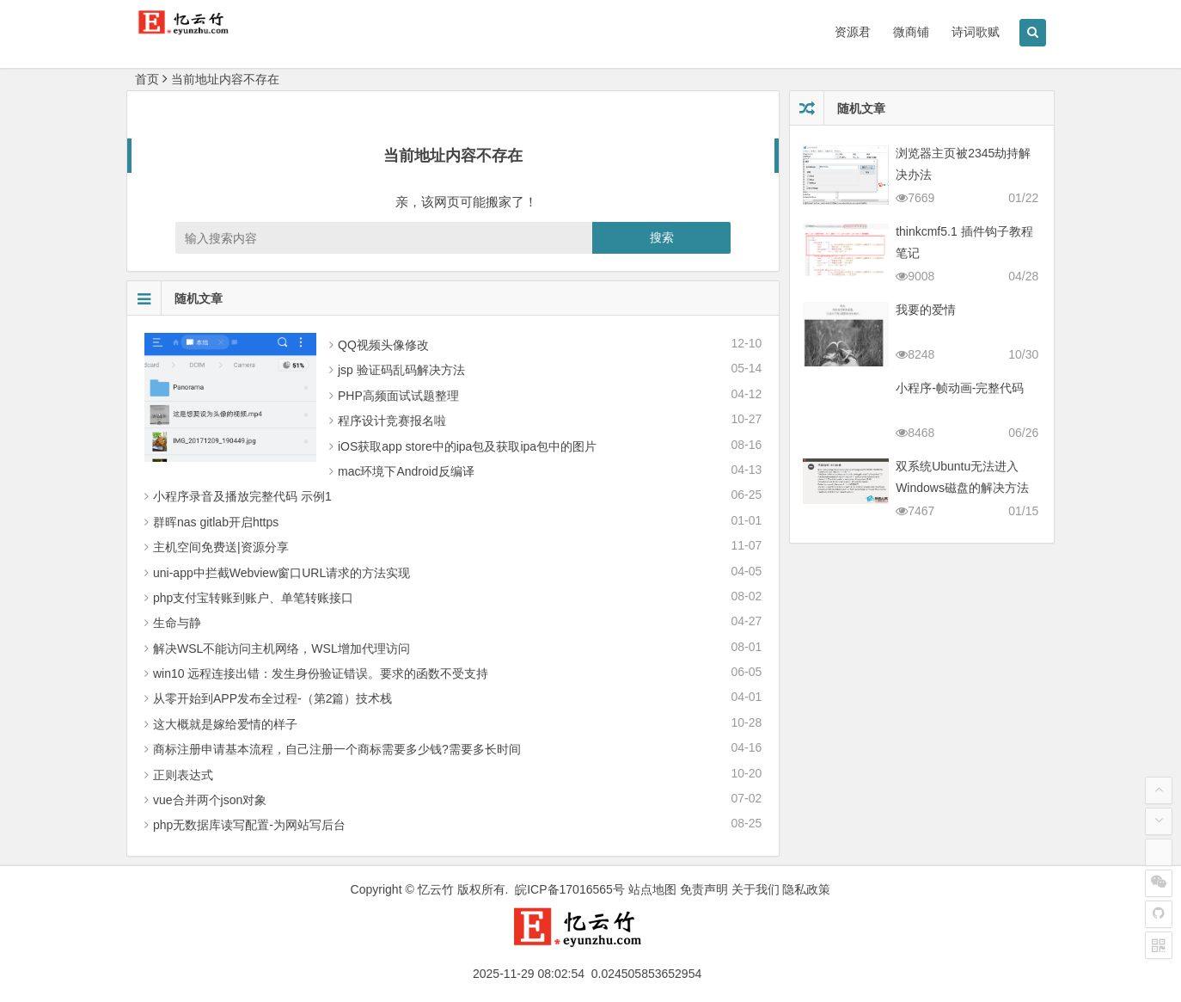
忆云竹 (436, 889)
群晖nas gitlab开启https (215, 522)
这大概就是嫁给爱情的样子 (225, 724)
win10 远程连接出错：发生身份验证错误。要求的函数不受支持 (320, 673)
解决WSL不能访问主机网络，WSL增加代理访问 (281, 648)
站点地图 (652, 889)
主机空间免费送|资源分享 (221, 547)
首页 (147, 79)
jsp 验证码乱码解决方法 (401, 370)
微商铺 (911, 32)
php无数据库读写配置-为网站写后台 (249, 825)
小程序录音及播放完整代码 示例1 (242, 496)
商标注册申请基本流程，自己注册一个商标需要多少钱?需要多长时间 (337, 749)
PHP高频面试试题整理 (398, 396)
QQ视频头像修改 (383, 345)
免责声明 (704, 889)
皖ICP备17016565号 (570, 889)
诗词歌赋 (976, 32)
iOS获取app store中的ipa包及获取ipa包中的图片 (467, 446)
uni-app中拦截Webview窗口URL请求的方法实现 (281, 573)
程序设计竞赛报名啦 (392, 420)
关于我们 (755, 889)
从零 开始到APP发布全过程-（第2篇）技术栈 (272, 698)
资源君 (853, 32)
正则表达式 (183, 775)
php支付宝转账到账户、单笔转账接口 (253, 598)
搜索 (662, 237)
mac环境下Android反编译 (406, 471)
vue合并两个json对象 (209, 800)
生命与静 (177, 623)
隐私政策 (806, 889)
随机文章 (175, 298)
